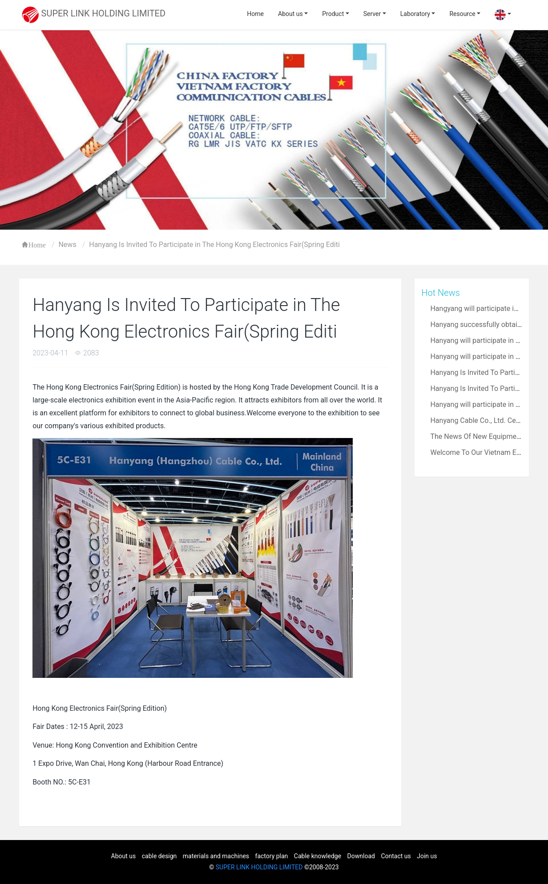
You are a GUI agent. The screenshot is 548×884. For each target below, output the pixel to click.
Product (333, 13)
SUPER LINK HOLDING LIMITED (259, 867)
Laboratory (415, 13)
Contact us (396, 856)
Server (372, 13)
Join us (427, 856)
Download (361, 856)
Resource (462, 13)
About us (290, 13)
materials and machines (216, 856)
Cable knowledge (317, 856)
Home (255, 13)
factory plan (271, 856)
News (67, 244)
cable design (159, 856)
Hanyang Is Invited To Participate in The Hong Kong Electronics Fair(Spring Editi (214, 244)
